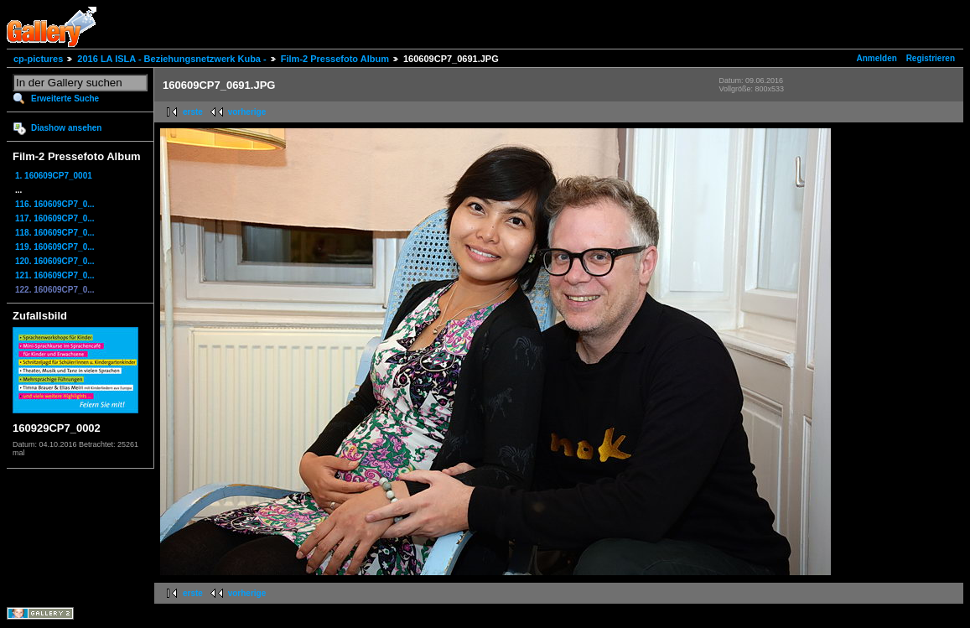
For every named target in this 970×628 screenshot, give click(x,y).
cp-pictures (38, 59)
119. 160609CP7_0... (55, 247)
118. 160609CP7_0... (55, 232)
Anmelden (877, 58)
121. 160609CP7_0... (55, 275)
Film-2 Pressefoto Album (335, 59)
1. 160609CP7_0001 (53, 175)
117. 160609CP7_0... (55, 218)
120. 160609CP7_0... (55, 261)
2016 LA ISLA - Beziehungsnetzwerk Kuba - (171, 59)
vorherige (247, 112)
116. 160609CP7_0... (55, 204)
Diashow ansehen (66, 127)
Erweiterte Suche (65, 98)
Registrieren (930, 58)
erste (193, 112)
